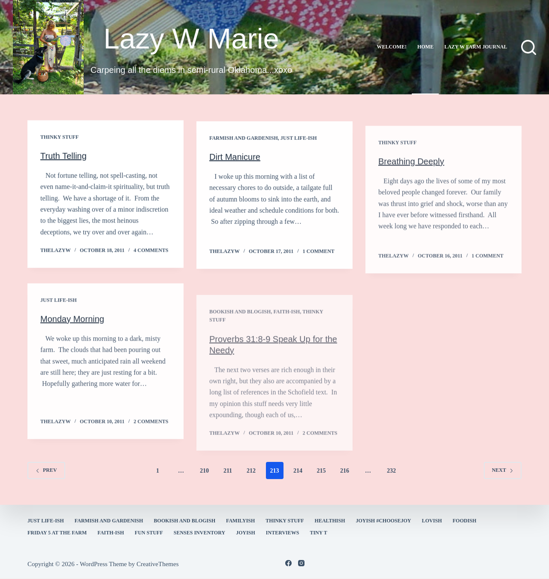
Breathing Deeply (411, 176)
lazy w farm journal (475, 47)
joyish (245, 533)
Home (425, 47)
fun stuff (149, 533)
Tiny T (318, 533)
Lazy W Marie (191, 38)
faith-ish (110, 533)
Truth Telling (63, 156)
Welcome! (392, 47)
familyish (240, 521)
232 (391, 470)
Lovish (432, 521)
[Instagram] (301, 563)
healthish (330, 521)
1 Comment (319, 254)
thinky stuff (59, 138)
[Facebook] (288, 563)
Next (502, 470)
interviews (282, 533)
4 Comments (151, 251)
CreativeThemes (157, 564)
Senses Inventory (199, 533)
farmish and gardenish (243, 141)
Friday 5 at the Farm (57, 533)
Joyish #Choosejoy (383, 521)
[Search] (528, 47)
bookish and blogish (184, 521)
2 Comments (151, 429)
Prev (46, 470)
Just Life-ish (299, 141)
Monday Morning (72, 326)
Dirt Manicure (234, 159)
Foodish (464, 521)
